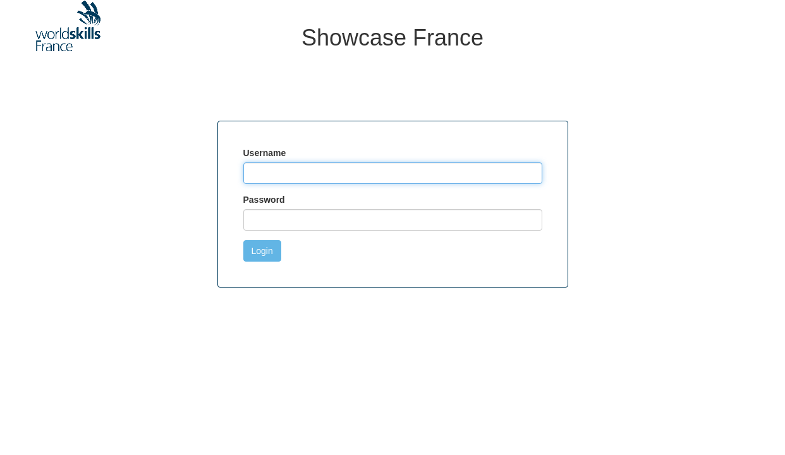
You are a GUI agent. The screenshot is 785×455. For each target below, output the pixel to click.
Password (264, 200)
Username (264, 153)
